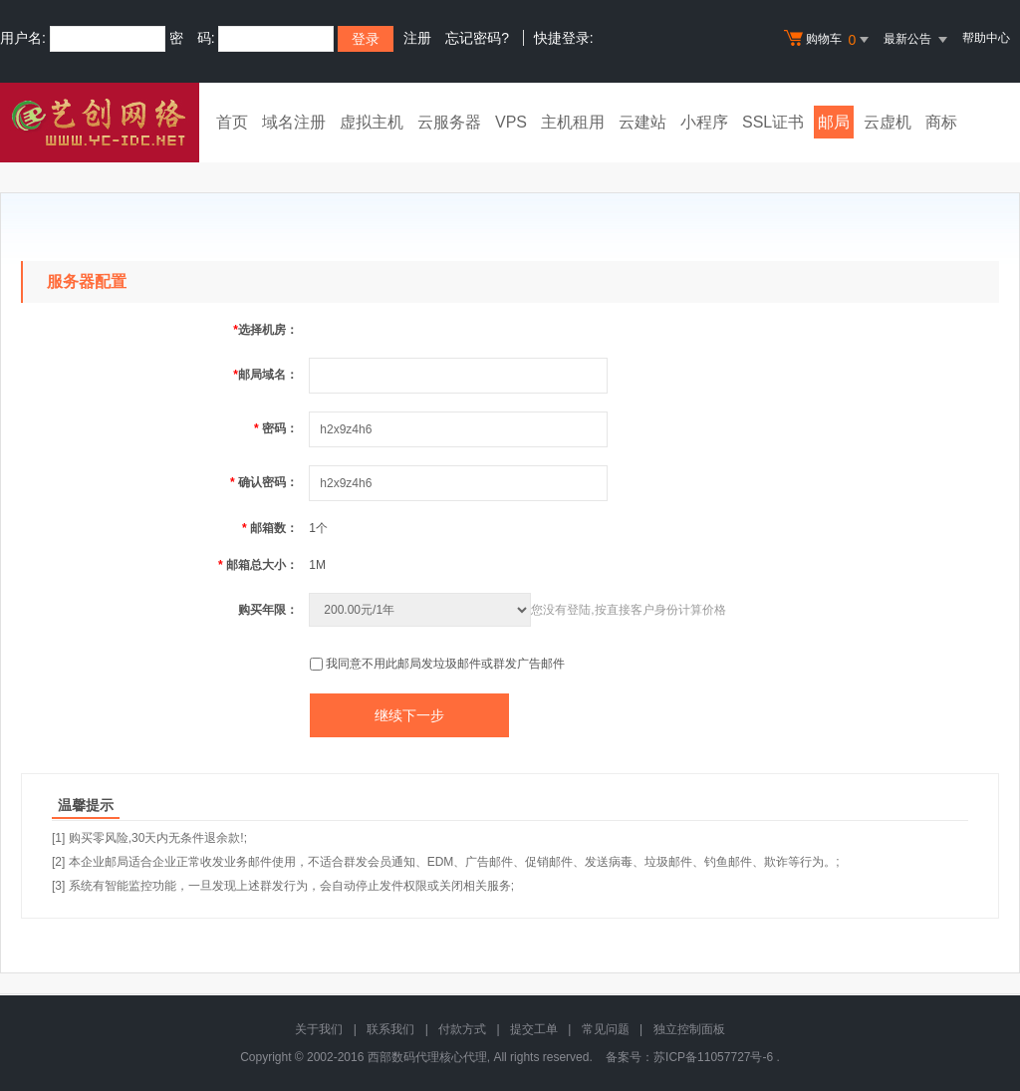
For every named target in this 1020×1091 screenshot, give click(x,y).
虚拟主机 (371, 122)
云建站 (642, 122)
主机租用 (573, 122)
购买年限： (268, 610)
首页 (232, 122)
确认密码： (264, 482)
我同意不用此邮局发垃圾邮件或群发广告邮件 (445, 664)
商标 (941, 122)
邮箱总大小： (258, 565)
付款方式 (462, 1029)
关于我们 (319, 1029)
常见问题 (606, 1029)
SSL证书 (773, 122)
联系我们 (390, 1029)
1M (317, 565)
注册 (417, 38)
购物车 (829, 40)
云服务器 (449, 122)
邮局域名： (265, 375)
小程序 (704, 122)
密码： (276, 428)
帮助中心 (986, 38)
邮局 (834, 122)
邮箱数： (270, 528)
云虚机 (887, 122)
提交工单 (534, 1029)
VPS (511, 122)
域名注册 (294, 122)
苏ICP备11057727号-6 (713, 1057)
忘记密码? (477, 38)
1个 (318, 528)
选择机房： (265, 330)
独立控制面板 (689, 1029)
